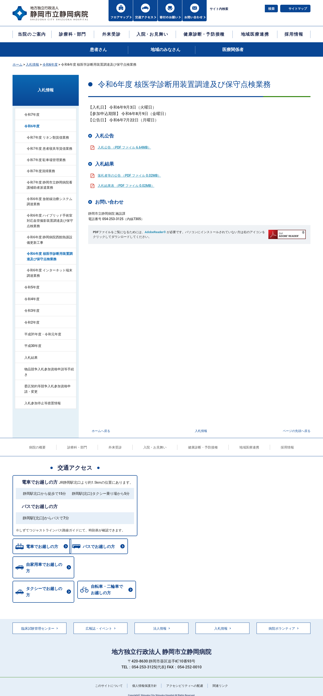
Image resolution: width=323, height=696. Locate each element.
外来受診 (115, 447)
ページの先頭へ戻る (296, 431)
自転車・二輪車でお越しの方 (41, 586)
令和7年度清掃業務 (41, 171)
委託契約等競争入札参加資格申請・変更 (47, 388)
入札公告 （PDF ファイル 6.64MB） (124, 147)
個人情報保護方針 (143, 678)
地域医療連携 (249, 447)
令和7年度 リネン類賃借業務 (48, 137)
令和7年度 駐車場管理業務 (46, 160)
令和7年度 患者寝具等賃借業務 (49, 148)
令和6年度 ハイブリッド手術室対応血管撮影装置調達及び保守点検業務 (50, 220)
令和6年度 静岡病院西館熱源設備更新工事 (49, 239)
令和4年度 (31, 299)
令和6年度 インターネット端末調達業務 (49, 273)
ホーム (17, 64)
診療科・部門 (77, 447)
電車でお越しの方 (40, 482)
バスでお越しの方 (40, 506)
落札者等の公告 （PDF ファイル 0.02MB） (129, 175)
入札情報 (32, 64)
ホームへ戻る (101, 431)
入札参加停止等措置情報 (42, 403)
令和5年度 (31, 287)
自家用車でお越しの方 (45, 567)
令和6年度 (50, 64)
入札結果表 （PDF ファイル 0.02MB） (126, 186)
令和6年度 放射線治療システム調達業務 (49, 201)
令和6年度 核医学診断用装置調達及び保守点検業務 (50, 256)
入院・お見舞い (154, 447)
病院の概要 (37, 447)
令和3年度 (31, 310)
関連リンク (223, 678)
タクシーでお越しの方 (108, 567)
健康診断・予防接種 (203, 447)
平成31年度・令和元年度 (42, 334)
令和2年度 (31, 322)
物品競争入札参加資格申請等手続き (49, 371)
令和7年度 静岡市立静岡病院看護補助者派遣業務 (49, 185)
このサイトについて (106, 678)
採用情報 (287, 447)
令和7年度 (31, 114)
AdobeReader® (155, 232)
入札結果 (31, 357)
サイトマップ (297, 8)
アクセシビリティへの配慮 (186, 678)
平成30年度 (32, 346)
